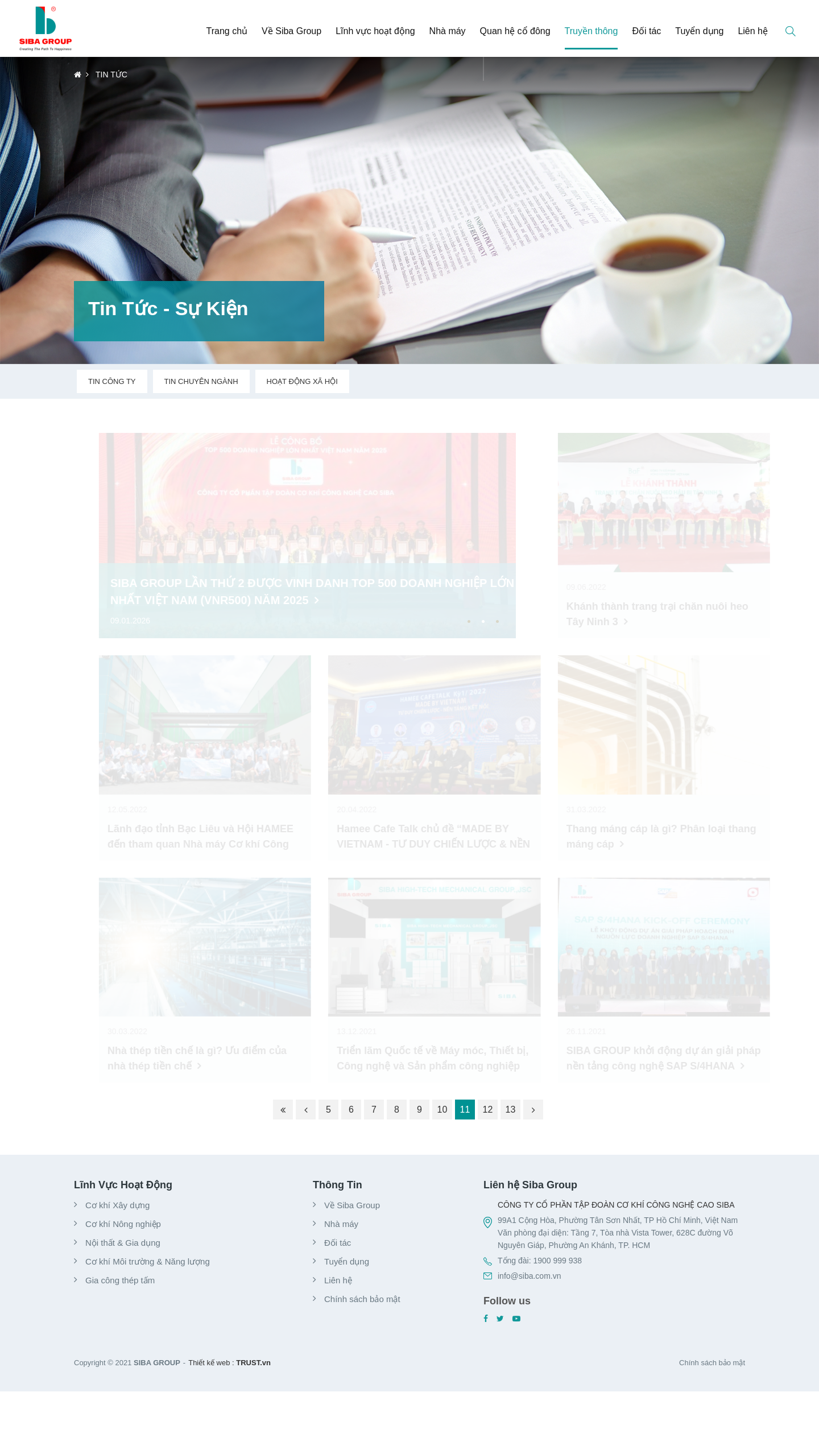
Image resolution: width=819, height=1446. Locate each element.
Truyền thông (591, 31)
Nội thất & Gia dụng (122, 1242)
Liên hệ (753, 31)
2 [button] (483, 621)
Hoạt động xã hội (302, 381)
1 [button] (469, 621)
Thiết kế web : (211, 1362)
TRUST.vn (253, 1362)
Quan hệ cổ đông (515, 31)
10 (442, 1109)
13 (511, 1109)
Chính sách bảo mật (362, 1299)
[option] (295, 535)
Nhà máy (447, 31)
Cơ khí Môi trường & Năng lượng (147, 1261)
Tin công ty (112, 381)
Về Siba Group (291, 31)
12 (488, 1109)
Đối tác (646, 31)
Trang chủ (227, 31)
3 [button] (497, 621)
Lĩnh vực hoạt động (375, 31)
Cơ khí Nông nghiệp (123, 1224)
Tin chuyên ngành (201, 381)
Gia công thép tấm (120, 1280)
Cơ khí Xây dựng (117, 1205)
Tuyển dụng (699, 31)
